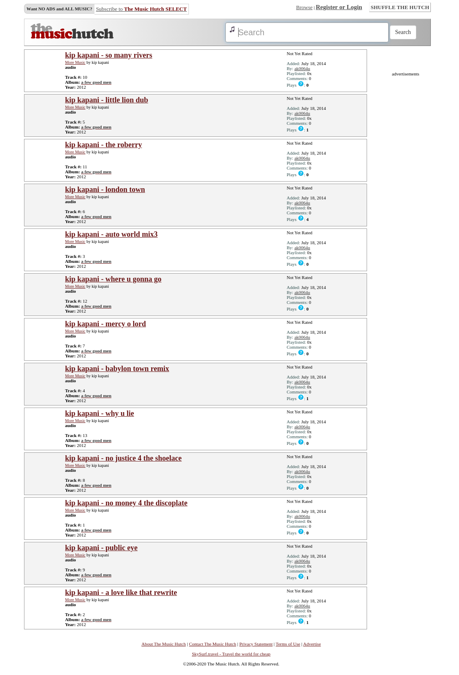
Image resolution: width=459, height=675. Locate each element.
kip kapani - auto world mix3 (111, 234)
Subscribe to (141, 9)
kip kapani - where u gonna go (113, 279)
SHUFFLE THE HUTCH (400, 7)
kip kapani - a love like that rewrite (121, 592)
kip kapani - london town (105, 189)
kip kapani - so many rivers (108, 55)
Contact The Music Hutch (212, 643)
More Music (75, 62)
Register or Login (339, 7)
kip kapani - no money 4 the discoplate (126, 503)
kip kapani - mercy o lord (105, 324)
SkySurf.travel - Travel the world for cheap (231, 653)
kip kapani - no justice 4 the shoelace (123, 458)
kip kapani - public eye (101, 548)
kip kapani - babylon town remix (117, 368)
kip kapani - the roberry (103, 145)
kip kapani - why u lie (99, 413)
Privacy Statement (256, 643)
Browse (304, 7)
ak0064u (302, 68)
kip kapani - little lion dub (106, 100)
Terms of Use (288, 643)
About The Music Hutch (163, 643)
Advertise (312, 643)
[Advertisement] (405, 200)
